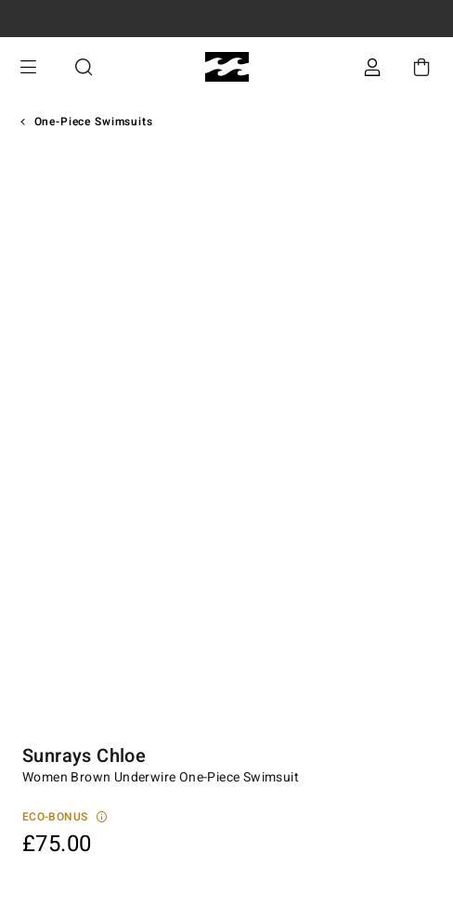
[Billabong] (227, 67)
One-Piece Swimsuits (93, 121)
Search (83, 67)
